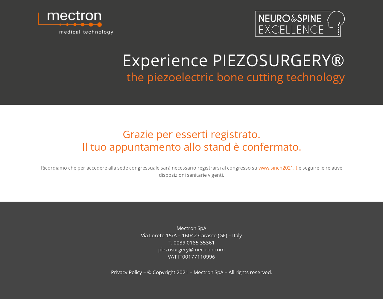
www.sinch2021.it (278, 167)
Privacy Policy (126, 272)
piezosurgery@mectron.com (191, 249)
